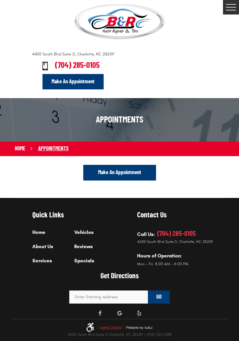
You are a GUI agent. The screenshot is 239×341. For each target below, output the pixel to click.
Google (119, 313)
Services (42, 261)
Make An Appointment (73, 81)
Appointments (53, 148)
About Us (42, 246)
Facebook (99, 313)
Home (20, 148)
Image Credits (110, 327)
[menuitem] (53, 237)
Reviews (83, 246)
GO (159, 297)
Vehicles (84, 232)
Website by (139, 327)
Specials (84, 261)
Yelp (139, 313)
